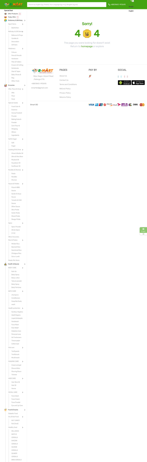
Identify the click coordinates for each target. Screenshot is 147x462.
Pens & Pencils (16, 55)
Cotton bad (15, 344)
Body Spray (15, 275)
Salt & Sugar (12, 139)
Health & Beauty (11, 264)
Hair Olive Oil (15, 382)
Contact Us (64, 80)
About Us (63, 76)
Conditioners (15, 298)
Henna (13, 388)
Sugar (13, 146)
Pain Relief (15, 328)
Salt (12, 143)
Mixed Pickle (15, 216)
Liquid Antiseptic (17, 318)
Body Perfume (16, 287)
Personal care (16, 334)
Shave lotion (15, 368)
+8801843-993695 (118, 5)
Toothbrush (15, 354)
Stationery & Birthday (13, 20)
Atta (12, 93)
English (131, 11)
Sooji (13, 99)
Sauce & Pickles (13, 184)
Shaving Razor (16, 371)
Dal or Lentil (15, 256)
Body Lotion (15, 278)
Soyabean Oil (15, 163)
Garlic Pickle (15, 213)
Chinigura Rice (16, 253)
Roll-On (13, 271)
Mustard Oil (15, 160)
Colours (14, 52)
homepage (87, 46)
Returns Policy (65, 97)
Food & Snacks (11, 410)
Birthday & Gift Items (15, 31)
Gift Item (14, 45)
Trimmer (14, 375)
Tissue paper (15, 341)
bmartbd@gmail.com (39, 88)
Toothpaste (15, 351)
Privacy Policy (65, 93)
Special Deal (8, 10)
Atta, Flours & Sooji (14, 89)
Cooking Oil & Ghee (14, 150)
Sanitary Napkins (17, 312)
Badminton (15, 28)
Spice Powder (16, 227)
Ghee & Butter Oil (17, 153)
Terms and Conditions (68, 84)
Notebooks (15, 68)
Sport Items (12, 24)
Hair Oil (13, 385)
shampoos (15, 295)
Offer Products (12, 14)
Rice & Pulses (12, 240)
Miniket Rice (15, 244)
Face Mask (15, 325)
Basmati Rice (15, 247)
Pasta (13, 174)
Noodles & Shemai (14, 170)
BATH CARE (12, 291)
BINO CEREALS (16, 460)
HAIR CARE (12, 378)
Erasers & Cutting (17, 65)
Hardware (14, 59)
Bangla (131, 7)
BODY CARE (12, 268)
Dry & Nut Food (13, 417)
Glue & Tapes (15, 71)
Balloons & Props (17, 35)
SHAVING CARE (13, 361)
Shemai (14, 180)
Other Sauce (15, 206)
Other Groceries (13, 237)
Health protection (14, 308)
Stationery (11, 48)
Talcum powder (16, 281)
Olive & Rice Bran (17, 156)
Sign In (142, 11)
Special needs (13, 103)
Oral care (11, 347)
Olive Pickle (15, 210)
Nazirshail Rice (16, 250)
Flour (13, 96)
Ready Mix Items (13, 260)
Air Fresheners (16, 337)
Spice (10, 223)
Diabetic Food (13, 413)
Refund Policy (65, 89)
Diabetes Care (16, 331)
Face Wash (15, 396)
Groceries (9, 85)
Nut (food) (14, 424)
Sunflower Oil (15, 166)
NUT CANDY (15, 420)
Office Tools (15, 81)
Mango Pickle (15, 219)
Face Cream (15, 399)
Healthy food (12, 427)
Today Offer (11, 17)
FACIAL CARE (12, 392)
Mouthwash (15, 358)
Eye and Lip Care (17, 405)
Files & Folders (16, 62)
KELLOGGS (15, 431)
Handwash (15, 321)
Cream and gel (16, 365)
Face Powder (15, 402)
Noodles (14, 177)
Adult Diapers (16, 315)
